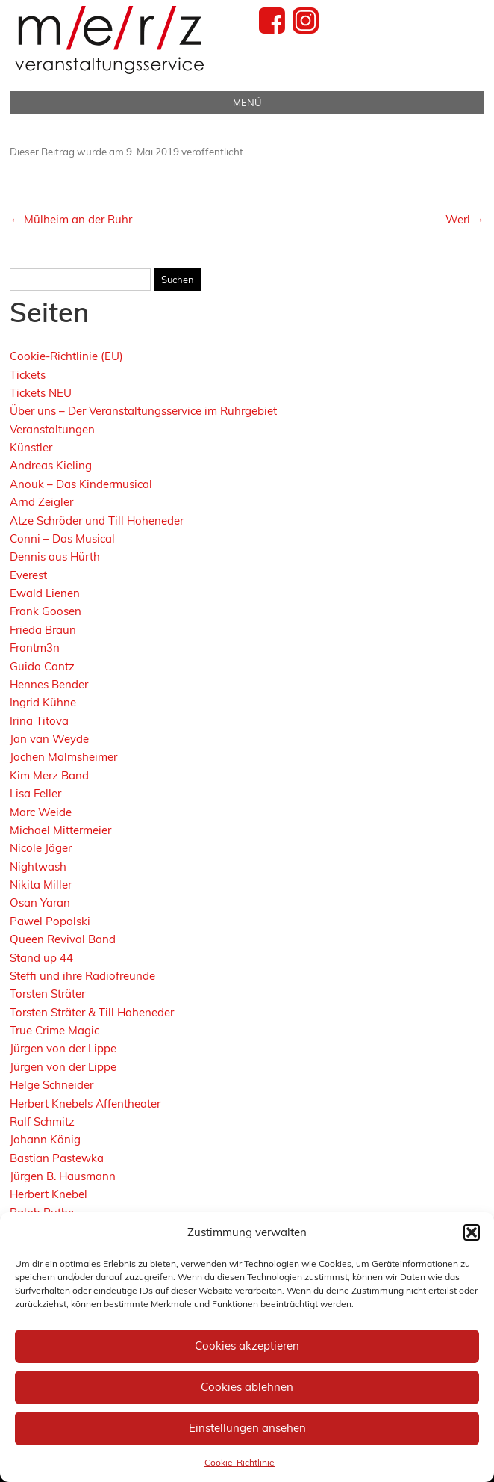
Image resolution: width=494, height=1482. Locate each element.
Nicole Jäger (41, 848)
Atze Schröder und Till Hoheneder (97, 520)
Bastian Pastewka (57, 1158)
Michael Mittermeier (60, 830)
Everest (28, 575)
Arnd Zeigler (41, 502)
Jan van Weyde (49, 739)
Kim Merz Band (49, 775)
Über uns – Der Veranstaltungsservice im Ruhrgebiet (143, 411)
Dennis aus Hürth (55, 556)
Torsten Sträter (47, 994)
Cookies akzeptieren (247, 1346)
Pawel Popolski (50, 921)
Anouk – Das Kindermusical (81, 484)
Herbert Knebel (48, 1194)
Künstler (31, 447)
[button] (471, 1232)
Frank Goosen (45, 611)
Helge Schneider (51, 1085)
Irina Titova (39, 721)
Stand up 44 (41, 958)
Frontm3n (35, 647)
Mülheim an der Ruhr (71, 219)
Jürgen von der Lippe (63, 1048)
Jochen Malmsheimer (63, 757)
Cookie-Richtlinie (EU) (66, 356)
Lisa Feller (35, 793)
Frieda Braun (43, 630)
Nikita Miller (41, 884)
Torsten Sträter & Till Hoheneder (92, 1012)
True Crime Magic (54, 1030)
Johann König (45, 1139)
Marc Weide (41, 812)
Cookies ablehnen (247, 1387)
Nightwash (38, 866)
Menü (247, 102)
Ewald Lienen (45, 593)
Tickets (28, 375)
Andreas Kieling (51, 465)
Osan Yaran (40, 902)
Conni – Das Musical (62, 538)
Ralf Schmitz (42, 1121)
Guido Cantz (42, 666)
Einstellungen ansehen (247, 1428)
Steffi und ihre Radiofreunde (82, 976)
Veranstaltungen (52, 429)
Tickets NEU (41, 393)
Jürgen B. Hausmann (63, 1176)
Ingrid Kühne (43, 702)
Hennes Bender (49, 684)
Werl (464, 219)
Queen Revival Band (63, 939)
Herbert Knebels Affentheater (85, 1103)
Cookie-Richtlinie (239, 1462)
